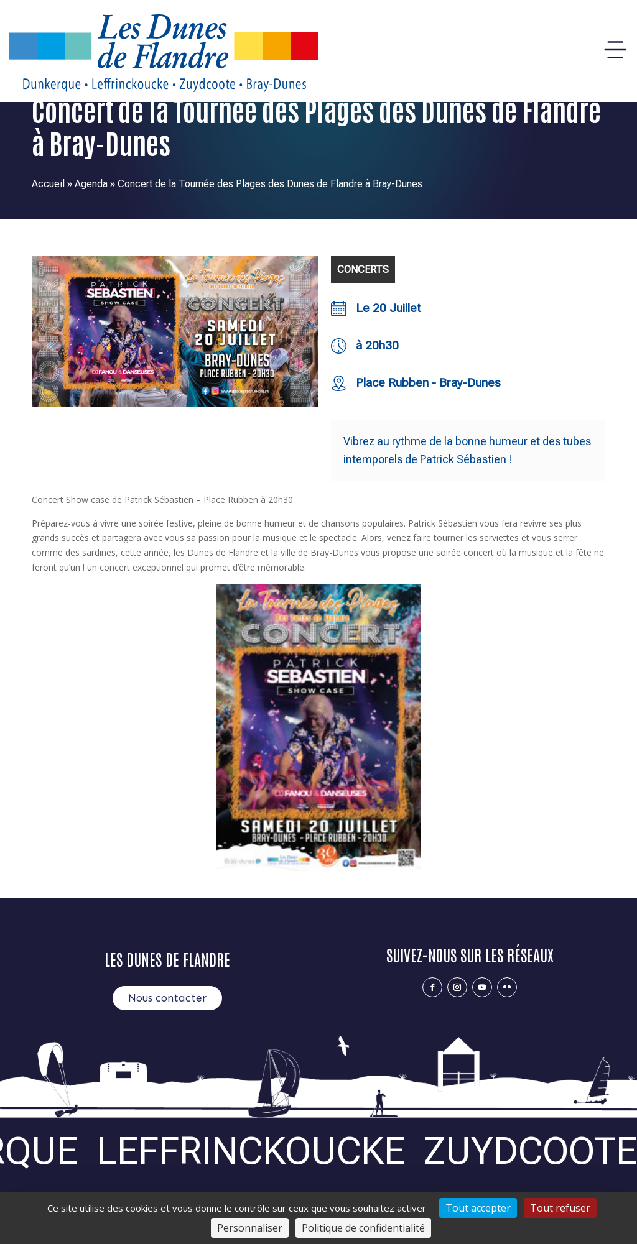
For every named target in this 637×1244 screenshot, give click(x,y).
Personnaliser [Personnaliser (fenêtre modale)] (249, 1228)
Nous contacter (167, 998)
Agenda (91, 184)
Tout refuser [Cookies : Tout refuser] (560, 1208)
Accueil (48, 184)
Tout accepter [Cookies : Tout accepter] (478, 1208)
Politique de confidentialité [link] (363, 1228)
